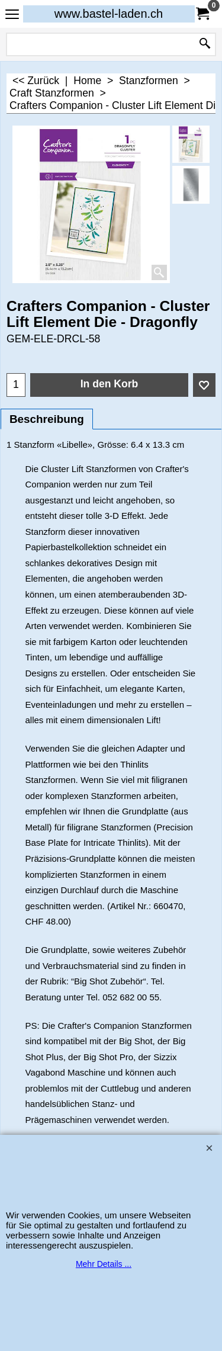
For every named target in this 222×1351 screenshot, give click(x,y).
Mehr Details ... (103, 1264)
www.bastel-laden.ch (108, 13)
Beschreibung (46, 419)
